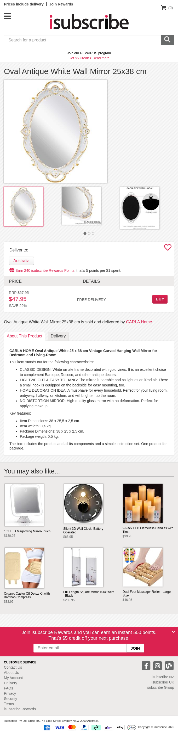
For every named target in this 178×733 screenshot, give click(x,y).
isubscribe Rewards (20, 709)
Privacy (10, 693)
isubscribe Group (160, 687)
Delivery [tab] (58, 336)
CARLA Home (139, 322)
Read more (101, 58)
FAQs (8, 688)
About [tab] (24, 336)
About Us (11, 672)
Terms (9, 704)
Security (10, 699)
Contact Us (13, 667)
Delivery (10, 683)
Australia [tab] (21, 260)
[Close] (173, 632)
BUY (160, 299)
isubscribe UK (163, 682)
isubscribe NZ (163, 677)
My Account (13, 678)
